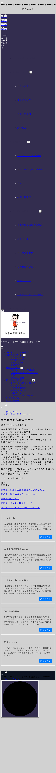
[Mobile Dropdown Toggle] (30, 72)
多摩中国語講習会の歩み (30, 225)
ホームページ (13, 412)
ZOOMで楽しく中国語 (24, 58)
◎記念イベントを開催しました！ (18, 503)
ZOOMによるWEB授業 (29, 156)
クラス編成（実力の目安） (31, 170)
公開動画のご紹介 (26, 267)
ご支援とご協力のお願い (30, 295)
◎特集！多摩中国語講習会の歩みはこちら (23, 490)
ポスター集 (23, 239)
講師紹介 (22, 128)
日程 (19, 183)
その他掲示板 (19, 309)
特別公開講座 (24, 197)
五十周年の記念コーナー (25, 211)
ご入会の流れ (24, 86)
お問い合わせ (19, 322)
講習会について (21, 72)
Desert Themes (12, 679)
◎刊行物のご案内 (10, 499)
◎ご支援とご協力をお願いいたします (20, 508)
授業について (19, 142)
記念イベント (24, 281)
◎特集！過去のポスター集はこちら (19, 494)
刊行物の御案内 (25, 253)
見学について (24, 100)
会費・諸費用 (24, 114)
